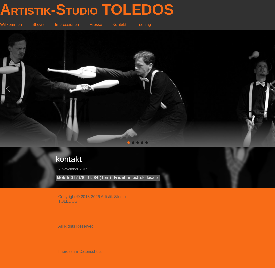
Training (144, 24)
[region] (137, 88)
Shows (38, 24)
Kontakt (119, 24)
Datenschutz (90, 251)
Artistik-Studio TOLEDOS (87, 9)
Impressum (68, 251)
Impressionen (67, 24)
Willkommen (11, 24)
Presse (96, 24)
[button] (8, 89)
